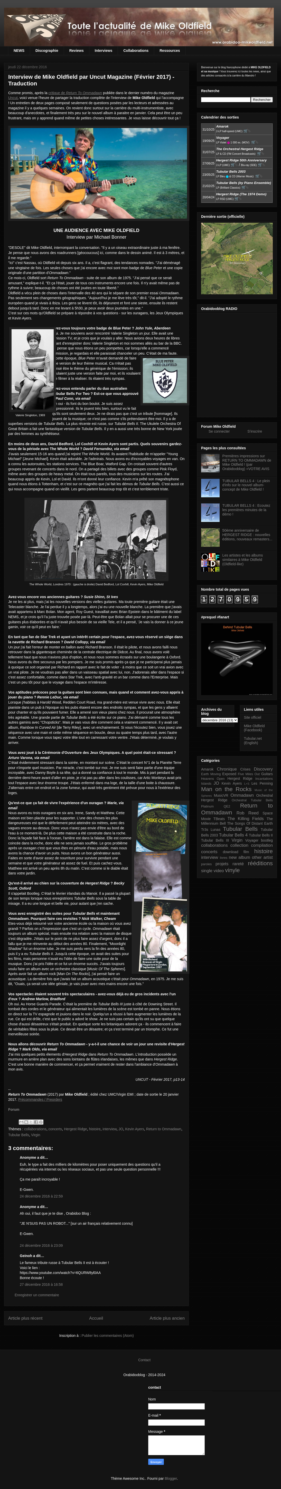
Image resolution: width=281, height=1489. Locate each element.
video (219, 870)
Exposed (229, 774)
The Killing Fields (246, 818)
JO (121, 1129)
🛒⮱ (247, 131)
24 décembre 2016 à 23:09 (41, 1245)
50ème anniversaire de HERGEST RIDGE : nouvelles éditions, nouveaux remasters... (247, 534)
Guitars (267, 774)
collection (239, 845)
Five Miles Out (249, 774)
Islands (206, 783)
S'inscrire (254, 431)
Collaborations (135, 50)
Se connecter (219, 431)
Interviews (103, 50)
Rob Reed (248, 813)
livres (223, 858)
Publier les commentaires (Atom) (108, 1336)
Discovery (263, 769)
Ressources (170, 50)
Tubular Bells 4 (233, 835)
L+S (246, 783)
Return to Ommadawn (163, 1129)
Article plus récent (25, 1318)
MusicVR (221, 795)
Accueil (96, 1318)
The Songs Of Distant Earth (250, 823)
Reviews (76, 50)
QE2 (227, 806)
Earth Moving (211, 774)
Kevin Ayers (134, 1129)
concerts (55, 1129)
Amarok (207, 769)
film (246, 852)
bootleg (267, 840)
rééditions (260, 863)
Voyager (251, 840)
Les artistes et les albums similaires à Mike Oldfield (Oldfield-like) (242, 559)
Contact (144, 1360)
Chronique (227, 769)
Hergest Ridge (75, 1129)
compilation (262, 845)
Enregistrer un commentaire (37, 1295)
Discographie (46, 50)
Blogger (171, 1478)
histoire (94, 1129)
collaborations (35, 1129)
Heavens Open (213, 779)
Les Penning (262, 783)
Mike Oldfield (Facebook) (254, 728)
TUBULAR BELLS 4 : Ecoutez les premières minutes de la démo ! (246, 509)
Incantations (264, 779)
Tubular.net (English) (253, 740)
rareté (238, 863)
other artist (262, 857)
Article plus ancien (167, 1318)
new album (239, 857)
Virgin (35, 1135)
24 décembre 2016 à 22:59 (41, 1196)
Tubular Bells (18, 1135)
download (230, 852)
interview (109, 1129)
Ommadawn (242, 795)
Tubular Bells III (215, 840)
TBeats (219, 819)
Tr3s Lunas (210, 830)
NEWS (19, 50)
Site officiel (252, 717)
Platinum (207, 806)
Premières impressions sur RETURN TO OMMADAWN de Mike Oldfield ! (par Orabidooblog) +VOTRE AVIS (246, 462)
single (206, 870)
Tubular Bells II (261, 835)
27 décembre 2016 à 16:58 (41, 1284)
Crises (245, 769)
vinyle (232, 870)
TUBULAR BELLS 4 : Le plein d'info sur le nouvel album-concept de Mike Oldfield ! (246, 485)
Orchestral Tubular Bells (252, 800)
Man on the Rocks (226, 789)
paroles (206, 864)
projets (222, 863)
